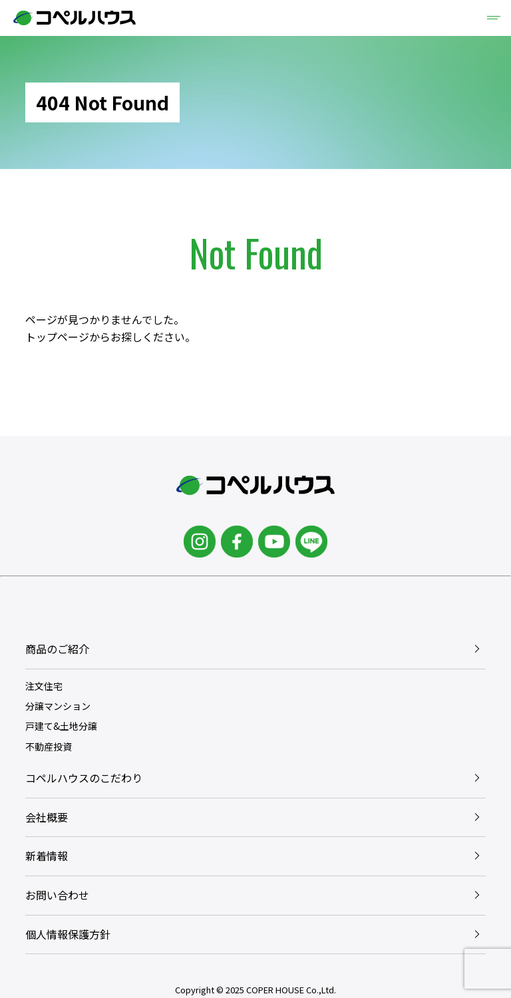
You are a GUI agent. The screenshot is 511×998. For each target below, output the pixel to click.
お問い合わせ (57, 895)
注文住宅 (44, 686)
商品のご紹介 (57, 649)
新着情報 (46, 856)
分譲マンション (57, 706)
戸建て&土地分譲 (61, 726)
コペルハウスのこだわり (83, 778)
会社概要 (46, 817)
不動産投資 (48, 746)
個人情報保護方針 (67, 934)
